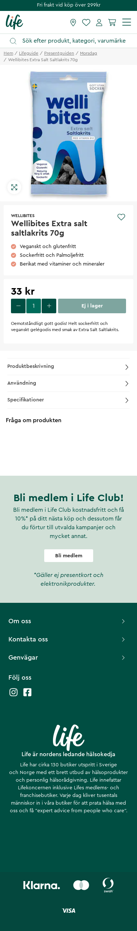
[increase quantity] (49, 306)
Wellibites (23, 215)
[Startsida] (14, 22)
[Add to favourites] (121, 217)
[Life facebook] (27, 696)
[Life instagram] (13, 696)
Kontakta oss (67, 639)
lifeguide (28, 53)
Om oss (67, 621)
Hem (8, 53)
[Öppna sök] (72, 41)
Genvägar (67, 657)
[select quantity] (33, 306)
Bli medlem (68, 555)
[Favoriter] (86, 22)
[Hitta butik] (73, 22)
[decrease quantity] (18, 306)
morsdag (88, 53)
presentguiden (59, 53)
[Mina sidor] (99, 22)
